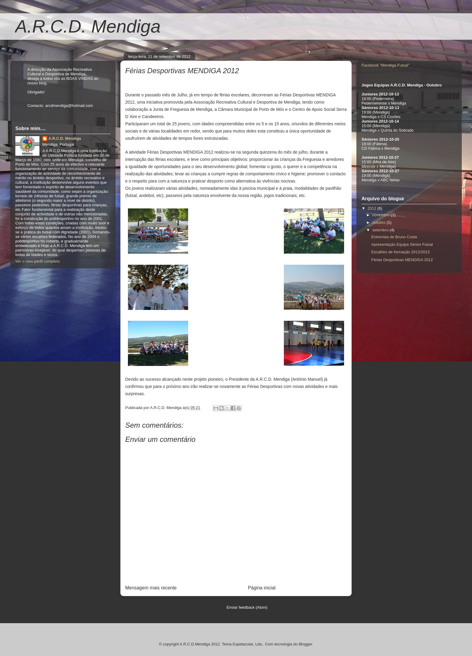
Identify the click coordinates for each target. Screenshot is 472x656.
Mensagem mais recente (151, 587)
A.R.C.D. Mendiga (88, 26)
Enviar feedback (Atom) (247, 607)
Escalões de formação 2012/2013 (400, 252)
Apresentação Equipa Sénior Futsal (402, 244)
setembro (381, 230)
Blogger (305, 644)
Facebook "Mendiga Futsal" (385, 65)
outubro (379, 222)
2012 (372, 208)
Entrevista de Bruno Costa (394, 237)
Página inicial (261, 587)
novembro (381, 215)
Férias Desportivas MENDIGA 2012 (402, 260)
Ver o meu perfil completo (37, 261)
